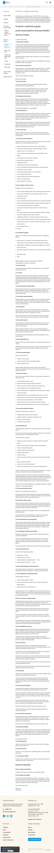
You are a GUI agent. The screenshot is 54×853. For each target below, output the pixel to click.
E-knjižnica (5, 835)
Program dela (7, 64)
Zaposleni (6, 19)
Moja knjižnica (31, 832)
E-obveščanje (31, 835)
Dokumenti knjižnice (19, 6)
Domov (4, 6)
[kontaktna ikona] (4, 816)
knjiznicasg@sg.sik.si (10, 811)
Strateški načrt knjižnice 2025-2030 (7, 56)
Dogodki (30, 829)
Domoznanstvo (7, 837)
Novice (30, 827)
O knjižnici (10, 6)
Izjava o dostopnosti (8, 840)
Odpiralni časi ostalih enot (34, 819)
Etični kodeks (7, 67)
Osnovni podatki (7, 15)
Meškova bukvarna (8, 76)
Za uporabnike (6, 832)
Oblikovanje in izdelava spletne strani (39, 849)
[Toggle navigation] (50, 2)
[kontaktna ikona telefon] (3, 809)
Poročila (6, 61)
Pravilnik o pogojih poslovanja (6, 46)
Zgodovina (6, 22)
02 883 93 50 (8, 809)
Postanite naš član (34, 839)
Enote (4, 829)
